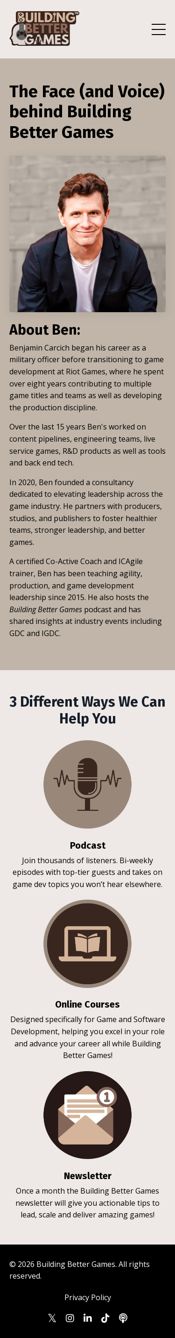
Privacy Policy (87, 1297)
